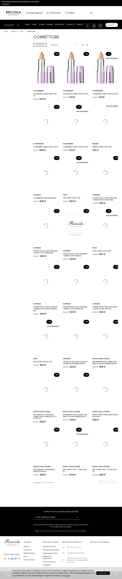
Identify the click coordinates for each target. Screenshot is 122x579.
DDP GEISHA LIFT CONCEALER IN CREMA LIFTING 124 (44, 470)
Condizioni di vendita (51, 550)
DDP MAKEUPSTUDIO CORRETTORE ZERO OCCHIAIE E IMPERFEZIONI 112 (104, 363)
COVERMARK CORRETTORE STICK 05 (75, 147)
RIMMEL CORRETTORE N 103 (101, 147)
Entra (25, 556)
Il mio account (29, 560)
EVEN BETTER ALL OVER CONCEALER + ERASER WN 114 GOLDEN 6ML (104, 199)
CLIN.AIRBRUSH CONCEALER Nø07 (44, 198)
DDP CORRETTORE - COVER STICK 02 (75, 470)
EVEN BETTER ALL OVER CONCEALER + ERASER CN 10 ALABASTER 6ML (75, 363)
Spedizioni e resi (49, 547)
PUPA (65, 195)
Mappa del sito (29, 553)
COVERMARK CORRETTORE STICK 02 (75, 94)
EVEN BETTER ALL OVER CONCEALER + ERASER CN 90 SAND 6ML (75, 255)
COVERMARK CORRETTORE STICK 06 (45, 95)
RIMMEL (95, 144)
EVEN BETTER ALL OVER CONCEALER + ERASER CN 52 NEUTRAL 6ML (75, 308)
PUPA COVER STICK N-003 (101, 251)
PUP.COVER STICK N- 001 (71, 198)
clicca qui (66, 575)
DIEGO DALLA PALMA (101, 359)
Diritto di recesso (49, 562)
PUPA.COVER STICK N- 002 (42, 362)
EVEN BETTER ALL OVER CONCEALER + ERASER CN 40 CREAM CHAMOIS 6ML (45, 309)
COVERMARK (38, 91)
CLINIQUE (37, 195)
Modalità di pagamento (47, 557)
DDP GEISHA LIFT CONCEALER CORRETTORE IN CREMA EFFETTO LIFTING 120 (44, 416)
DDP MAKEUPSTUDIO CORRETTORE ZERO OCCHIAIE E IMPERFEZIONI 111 (75, 416)
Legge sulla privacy (50, 553)
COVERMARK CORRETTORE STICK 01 (45, 147)
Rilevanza (54, 45)
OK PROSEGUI (103, 573)
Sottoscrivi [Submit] (77, 517)
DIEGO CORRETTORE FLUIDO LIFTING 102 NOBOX (105, 416)
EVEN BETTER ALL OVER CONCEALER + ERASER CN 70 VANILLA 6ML (45, 252)
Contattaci (27, 550)
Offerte (26, 547)
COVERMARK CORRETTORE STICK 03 (105, 94)
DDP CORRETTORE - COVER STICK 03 (104, 470)
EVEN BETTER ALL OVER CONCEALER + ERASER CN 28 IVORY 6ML (104, 308)
